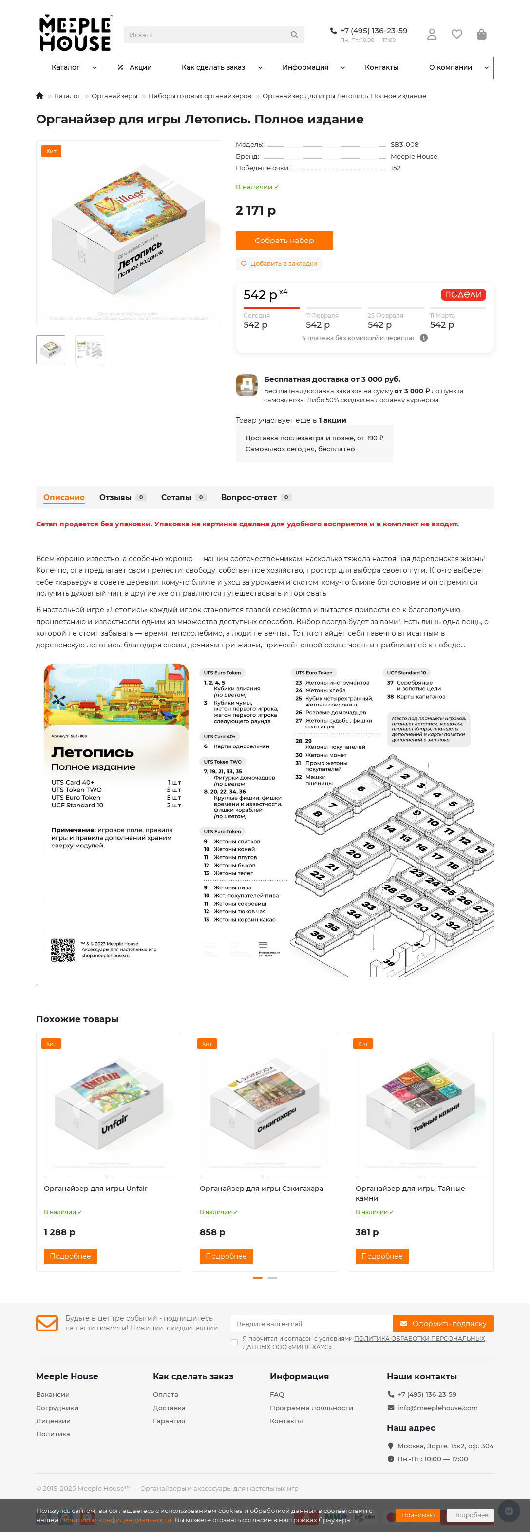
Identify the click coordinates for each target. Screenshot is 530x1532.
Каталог (65, 68)
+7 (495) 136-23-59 (427, 1394)
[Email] (312, 1323)
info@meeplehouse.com (438, 1407)
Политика (53, 1434)
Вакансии (53, 1394)
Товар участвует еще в (291, 420)
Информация (305, 68)
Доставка (169, 1407)
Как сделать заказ (213, 68)
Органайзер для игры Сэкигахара (261, 1188)
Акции (133, 68)
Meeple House (414, 156)
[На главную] (39, 96)
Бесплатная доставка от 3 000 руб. (332, 378)
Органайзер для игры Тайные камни (410, 1193)
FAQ (277, 1394)
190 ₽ (375, 438)
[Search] (214, 34)
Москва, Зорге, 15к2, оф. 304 (446, 1446)
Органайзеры (114, 96)
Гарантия (169, 1421)
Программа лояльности (311, 1407)
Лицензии (53, 1421)
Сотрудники (57, 1407)
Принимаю (418, 1515)
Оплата (165, 1394)
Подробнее (470, 1515)
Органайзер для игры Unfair (96, 1188)
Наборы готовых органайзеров (200, 96)
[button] (258, 1278)
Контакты (381, 68)
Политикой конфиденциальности (115, 1520)
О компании (450, 68)
